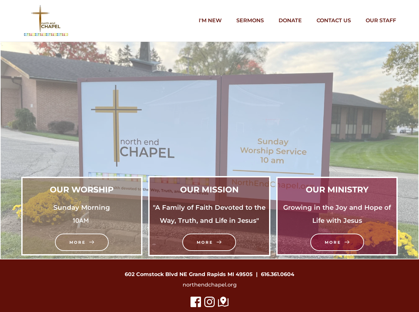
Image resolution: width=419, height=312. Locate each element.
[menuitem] (210, 20)
